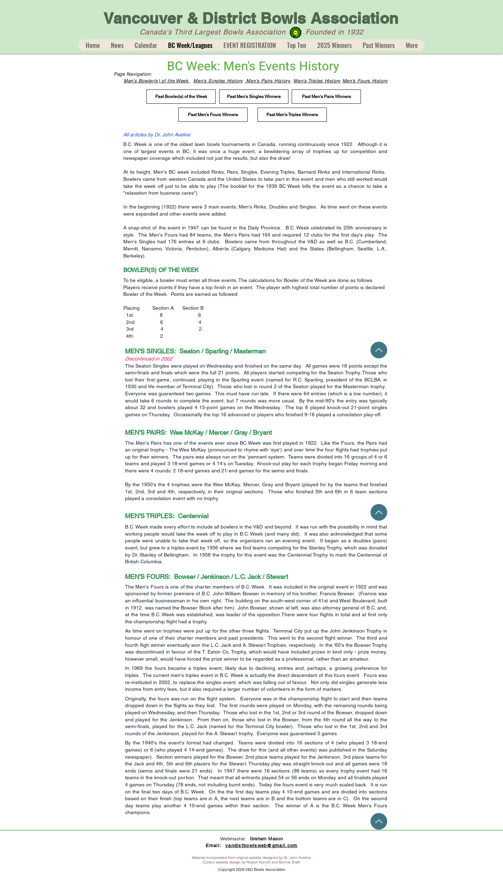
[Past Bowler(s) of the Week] (181, 97)
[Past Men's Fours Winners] (213, 115)
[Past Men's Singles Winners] (253, 97)
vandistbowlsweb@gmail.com (261, 845)
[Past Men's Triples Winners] (292, 115)
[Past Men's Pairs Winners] (326, 97)
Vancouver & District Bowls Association (250, 18)
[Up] (379, 350)
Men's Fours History (365, 80)
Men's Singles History (218, 80)
